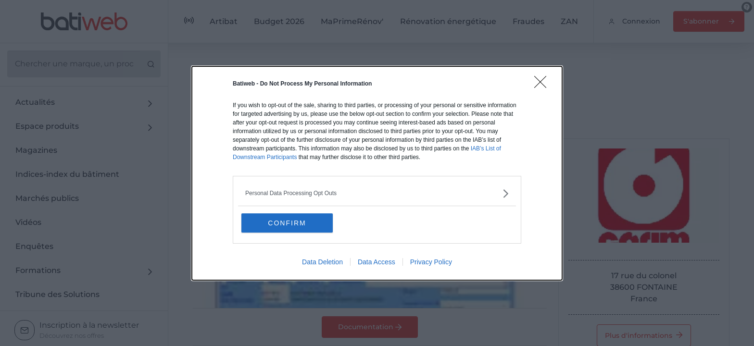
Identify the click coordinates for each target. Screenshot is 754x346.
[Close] (543, 85)
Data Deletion (322, 262)
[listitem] (377, 193)
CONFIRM (287, 223)
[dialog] (377, 173)
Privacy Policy (431, 262)
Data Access (376, 262)
